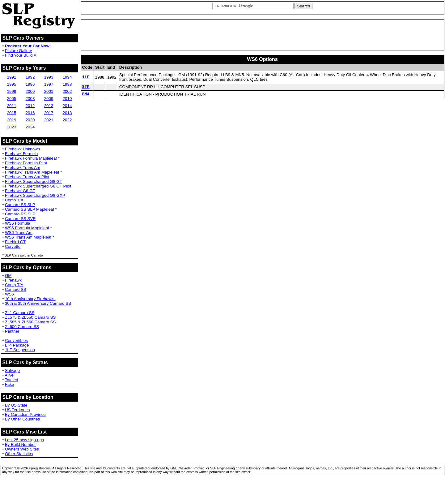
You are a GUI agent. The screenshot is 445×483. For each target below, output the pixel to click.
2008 (30, 98)
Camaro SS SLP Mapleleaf (29, 209)
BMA (86, 95)
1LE (86, 77)
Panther (12, 331)
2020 (30, 120)
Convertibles (16, 340)
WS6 (9, 294)
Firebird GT (15, 241)
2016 (30, 112)
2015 (11, 112)
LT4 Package (17, 345)
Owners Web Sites (22, 449)
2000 (30, 91)
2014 (67, 105)
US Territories (17, 410)
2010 (67, 98)
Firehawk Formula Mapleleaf (31, 158)
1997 (48, 84)
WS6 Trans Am (18, 232)
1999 (11, 91)
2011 (11, 105)
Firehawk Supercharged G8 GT (33, 181)
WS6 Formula (17, 223)
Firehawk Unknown (22, 149)
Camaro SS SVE (20, 218)
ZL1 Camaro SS (20, 312)
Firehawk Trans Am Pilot (27, 177)
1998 (67, 84)
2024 (30, 127)
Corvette (12, 246)
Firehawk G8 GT (20, 190)
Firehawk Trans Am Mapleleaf (32, 172)
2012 (30, 105)
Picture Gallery (18, 50)
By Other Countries (22, 419)
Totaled (11, 379)
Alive (9, 375)
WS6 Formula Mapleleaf (27, 228)
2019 (11, 120)
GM (8, 275)
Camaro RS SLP (20, 214)
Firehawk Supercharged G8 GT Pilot (38, 186)
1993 (48, 77)
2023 (11, 127)
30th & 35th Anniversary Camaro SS (38, 303)
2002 (67, 91)
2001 (48, 91)
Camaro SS (15, 289)
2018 (67, 112)
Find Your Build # (20, 55)
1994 (67, 77)
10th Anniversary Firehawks (30, 298)
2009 (48, 98)
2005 (11, 98)
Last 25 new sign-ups (24, 440)
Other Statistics (19, 453)
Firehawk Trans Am (22, 167)
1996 (30, 84)
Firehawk (13, 280)
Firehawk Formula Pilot (26, 163)
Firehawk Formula (21, 153)
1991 (11, 77)
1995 (11, 84)
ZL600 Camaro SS (22, 326)
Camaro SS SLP (20, 204)
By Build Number (20, 444)
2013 (48, 105)
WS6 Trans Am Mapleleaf (28, 237)
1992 (30, 77)
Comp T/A (14, 200)
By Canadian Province (25, 414)
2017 (48, 112)
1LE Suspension (20, 349)
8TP (86, 87)
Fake (9, 384)
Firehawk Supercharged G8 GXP (35, 195)
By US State (16, 405)
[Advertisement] (262, 35)
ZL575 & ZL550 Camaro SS (30, 317)
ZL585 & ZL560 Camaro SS (30, 322)
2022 (67, 120)
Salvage (12, 370)
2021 (48, 120)
